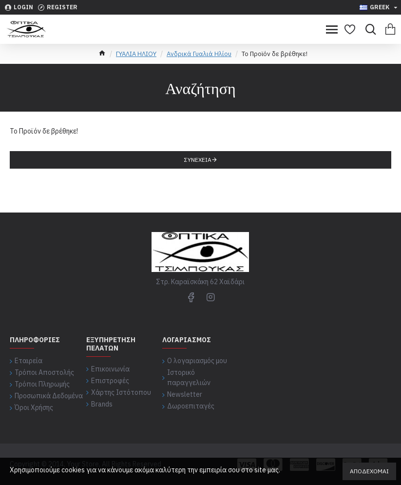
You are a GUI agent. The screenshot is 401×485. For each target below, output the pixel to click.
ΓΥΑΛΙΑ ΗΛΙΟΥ (136, 54)
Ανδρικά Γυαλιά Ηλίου (199, 54)
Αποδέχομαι (369, 471)
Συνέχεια (197, 159)
